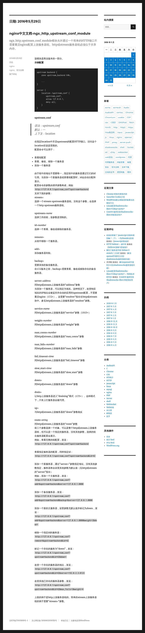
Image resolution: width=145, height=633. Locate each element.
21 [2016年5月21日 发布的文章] (129, 70)
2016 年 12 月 (111, 321)
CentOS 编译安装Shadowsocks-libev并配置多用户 (120, 280)
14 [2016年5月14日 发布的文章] (129, 65)
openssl (128, 137)
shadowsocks (111, 147)
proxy (114, 142)
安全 (107, 167)
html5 (108, 127)
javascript (129, 132)
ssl (106, 152)
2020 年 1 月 (111, 303)
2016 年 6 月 (111, 339)
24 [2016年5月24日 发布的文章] (111, 75)
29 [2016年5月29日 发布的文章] (133, 75)
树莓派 (109, 413)
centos (120, 112)
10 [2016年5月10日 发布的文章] (111, 65)
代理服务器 (109, 162)
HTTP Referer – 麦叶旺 (116, 244)
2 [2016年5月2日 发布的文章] (106, 60)
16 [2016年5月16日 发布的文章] (106, 70)
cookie (121, 117)
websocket (123, 152)
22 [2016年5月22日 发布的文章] (133, 70)
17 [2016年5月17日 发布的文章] (111, 70)
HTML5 (109, 377)
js (105, 137)
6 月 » (129, 85)
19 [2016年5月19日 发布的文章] (120, 70)
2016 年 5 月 (111, 342)
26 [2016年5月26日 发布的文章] (120, 75)
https (130, 127)
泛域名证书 (109, 172)
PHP (107, 142)
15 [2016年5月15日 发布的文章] (133, 65)
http (115, 127)
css (106, 122)
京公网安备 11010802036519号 (44, 620)
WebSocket (111, 404)
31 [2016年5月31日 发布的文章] (111, 80)
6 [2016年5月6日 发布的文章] (124, 60)
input (119, 132)
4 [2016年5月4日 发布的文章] (115, 60)
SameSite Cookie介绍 (115, 197)
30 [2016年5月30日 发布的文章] (106, 80)
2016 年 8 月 (111, 333)
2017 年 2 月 (111, 315)
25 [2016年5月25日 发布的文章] (115, 75)
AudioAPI (109, 112)
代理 (130, 157)
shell (122, 147)
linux (111, 137)
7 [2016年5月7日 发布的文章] (128, 60)
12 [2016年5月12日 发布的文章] (120, 65)
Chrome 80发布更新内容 (116, 194)
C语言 (113, 122)
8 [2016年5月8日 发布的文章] (133, 60)
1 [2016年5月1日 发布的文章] (133, 55)
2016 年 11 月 (111, 324)
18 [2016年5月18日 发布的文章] (115, 70)
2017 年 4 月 (111, 309)
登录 (108, 437)
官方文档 (20, 70)
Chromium (110, 117)
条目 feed (110, 440)
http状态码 (110, 132)
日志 (11, 62)
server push (125, 142)
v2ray (112, 152)
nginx (12, 66)
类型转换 (120, 172)
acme (107, 107)
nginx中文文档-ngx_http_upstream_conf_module (49, 33)
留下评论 (13, 74)
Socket (130, 147)
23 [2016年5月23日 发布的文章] (106, 75)
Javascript (110, 383)
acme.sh (117, 107)
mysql (109, 389)
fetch (131, 122)
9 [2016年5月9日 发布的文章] (106, 65)
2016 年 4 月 (111, 345)
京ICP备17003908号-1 (18, 620)
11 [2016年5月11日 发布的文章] (115, 65)
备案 (129, 162)
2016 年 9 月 (111, 330)
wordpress (120, 157)
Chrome (129, 112)
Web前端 (110, 407)
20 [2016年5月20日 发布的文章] (124, 70)
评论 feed (110, 442)
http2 (122, 127)
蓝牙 (108, 416)
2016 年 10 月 (111, 327)
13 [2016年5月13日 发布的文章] (124, 65)
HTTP (109, 380)
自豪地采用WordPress (80, 620)
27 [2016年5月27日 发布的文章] (124, 75)
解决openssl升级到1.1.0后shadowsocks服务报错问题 (118, 256)
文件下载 (125, 167)
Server (109, 398)
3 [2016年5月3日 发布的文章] (110, 60)
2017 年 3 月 (111, 312)
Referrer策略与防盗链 (117, 247)
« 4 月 (110, 85)
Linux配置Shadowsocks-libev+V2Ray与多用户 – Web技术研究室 (120, 274)
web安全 (109, 157)
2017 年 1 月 (111, 318)
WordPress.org (112, 445)
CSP (129, 117)
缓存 (129, 172)
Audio (126, 107)
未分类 (109, 410)
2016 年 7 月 (111, 336)
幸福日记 (64, 620)
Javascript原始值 (121, 241)
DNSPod (122, 122)
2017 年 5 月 (111, 306)
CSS (108, 374)
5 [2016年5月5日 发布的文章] (120, 60)
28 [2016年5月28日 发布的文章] (129, 75)
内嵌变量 (120, 162)
